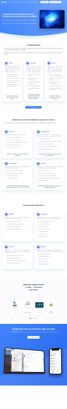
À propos (15, 2)
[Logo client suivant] (61, 307)
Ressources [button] (20, 2)
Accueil (10, 2)
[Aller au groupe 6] (37, 318)
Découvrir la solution (55, 2)
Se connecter (44, 2)
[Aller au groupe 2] (32, 318)
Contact (27, 2)
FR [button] (64, 2)
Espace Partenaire (34, 2)
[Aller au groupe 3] (33, 318)
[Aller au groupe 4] (34, 318)
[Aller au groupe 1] (30, 318)
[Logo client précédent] (6, 307)
